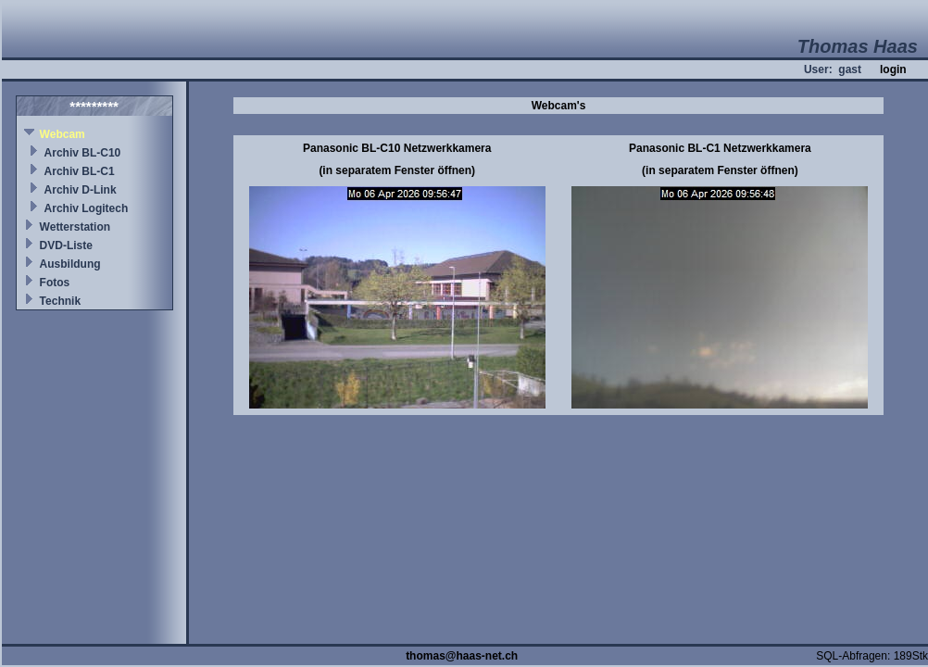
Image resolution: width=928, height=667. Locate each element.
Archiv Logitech (86, 208)
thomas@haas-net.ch (462, 655)
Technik (60, 301)
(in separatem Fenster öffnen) (397, 170)
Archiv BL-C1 (79, 171)
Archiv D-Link (80, 189)
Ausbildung (70, 264)
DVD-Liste (66, 245)
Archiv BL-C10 (82, 152)
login (893, 69)
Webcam (62, 134)
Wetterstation (75, 226)
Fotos (55, 282)
